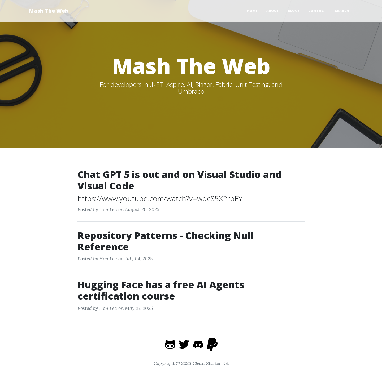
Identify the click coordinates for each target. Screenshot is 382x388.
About (272, 10)
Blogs (294, 10)
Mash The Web (48, 10)
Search (342, 10)
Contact (317, 10)
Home (252, 10)
